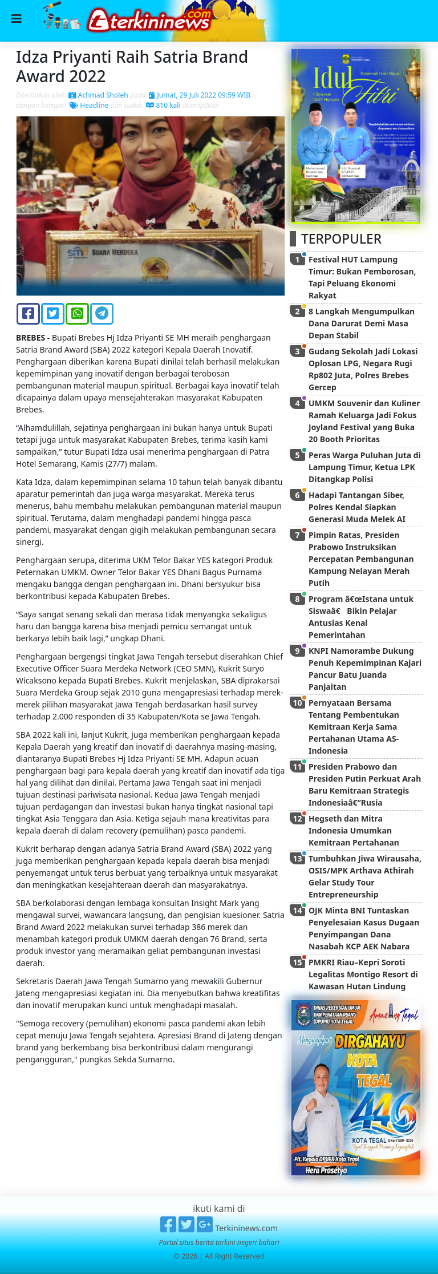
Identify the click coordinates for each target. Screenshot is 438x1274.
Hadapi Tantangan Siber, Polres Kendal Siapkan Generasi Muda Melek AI (357, 507)
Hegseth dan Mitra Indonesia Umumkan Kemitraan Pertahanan (354, 830)
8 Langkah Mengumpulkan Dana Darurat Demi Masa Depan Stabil (362, 323)
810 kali (163, 105)
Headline (89, 105)
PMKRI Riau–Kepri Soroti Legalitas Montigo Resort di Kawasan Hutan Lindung (363, 974)
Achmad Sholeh (98, 95)
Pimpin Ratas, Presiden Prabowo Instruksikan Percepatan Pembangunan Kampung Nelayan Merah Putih (361, 558)
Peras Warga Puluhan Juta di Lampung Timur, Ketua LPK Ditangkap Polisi (365, 467)
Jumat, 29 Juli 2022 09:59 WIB (199, 95)
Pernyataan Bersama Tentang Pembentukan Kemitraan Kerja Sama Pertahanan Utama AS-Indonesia (354, 726)
